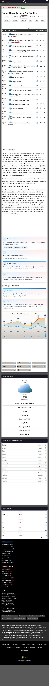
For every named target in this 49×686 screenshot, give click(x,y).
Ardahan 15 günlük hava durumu (9, 615)
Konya (24, 469)
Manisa (3, 605)
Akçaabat (9, 594)
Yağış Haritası (26, 644)
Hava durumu (5, 1)
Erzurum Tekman (5, 546)
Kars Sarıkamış (5, 551)
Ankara (24, 448)
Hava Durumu (6, 644)
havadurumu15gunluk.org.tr (23, 637)
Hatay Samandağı (6, 580)
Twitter (23, 633)
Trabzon (3, 594)
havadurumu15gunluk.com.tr (35, 635)
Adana (24, 454)
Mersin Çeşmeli (5, 582)
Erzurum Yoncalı (5, 562)
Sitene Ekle (24, 650)
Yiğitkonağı (24, 370)
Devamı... (44, 538)
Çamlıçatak (9, 370)
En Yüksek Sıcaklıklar (7, 566)
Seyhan (8, 601)
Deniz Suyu (16, 644)
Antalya (24, 460)
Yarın (36, 20)
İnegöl (7, 611)
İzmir (24, 451)
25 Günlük (40, 16)
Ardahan (9, 363)
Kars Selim (4, 553)
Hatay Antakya (5, 573)
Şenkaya (20, 517)
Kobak (20, 527)
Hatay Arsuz (4, 569)
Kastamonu (4, 598)
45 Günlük (15, 20)
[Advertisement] (24, 137)
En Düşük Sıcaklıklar (6, 541)
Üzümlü (20, 530)
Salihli (12, 605)
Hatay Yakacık (5, 571)
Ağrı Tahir (4, 558)
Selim (20, 522)
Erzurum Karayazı (6, 544)
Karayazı (20, 511)
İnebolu (10, 598)
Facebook (19, 633)
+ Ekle (23, 7)
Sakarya (24, 481)
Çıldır (39, 363)
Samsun (24, 475)
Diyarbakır (24, 466)
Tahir (20, 524)
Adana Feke (4, 555)
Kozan (12, 601)
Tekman (20, 514)
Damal (39, 366)
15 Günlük (24, 16)
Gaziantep (24, 463)
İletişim (39, 647)
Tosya (14, 598)
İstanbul (24, 445)
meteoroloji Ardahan (39, 615)
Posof (9, 366)
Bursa (24, 457)
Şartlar (32, 647)
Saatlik (42, 20)
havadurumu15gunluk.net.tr (8, 637)
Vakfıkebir (14, 594)
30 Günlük (7, 20)
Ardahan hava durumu (32, 618)
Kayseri (24, 478)
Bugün (30, 20)
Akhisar (8, 605)
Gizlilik (25, 647)
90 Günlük (23, 20)
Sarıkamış (21, 519)
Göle (24, 363)
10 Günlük (16, 16)
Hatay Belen (4, 575)
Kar (33, 644)
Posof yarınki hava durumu (19, 618)
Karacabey (12, 611)
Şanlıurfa (24, 472)
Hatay (3, 587)
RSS (45, 644)
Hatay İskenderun (6, 578)
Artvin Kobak (4, 560)
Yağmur (39, 644)
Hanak (24, 366)
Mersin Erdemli (5, 584)
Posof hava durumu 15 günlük (26, 615)
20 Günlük (32, 16)
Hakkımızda (10, 647)
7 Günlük (8, 16)
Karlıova (20, 535)
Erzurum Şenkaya (6, 549)
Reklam (18, 647)
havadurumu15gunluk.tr (22, 635)
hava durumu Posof (6, 618)
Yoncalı (20, 532)
